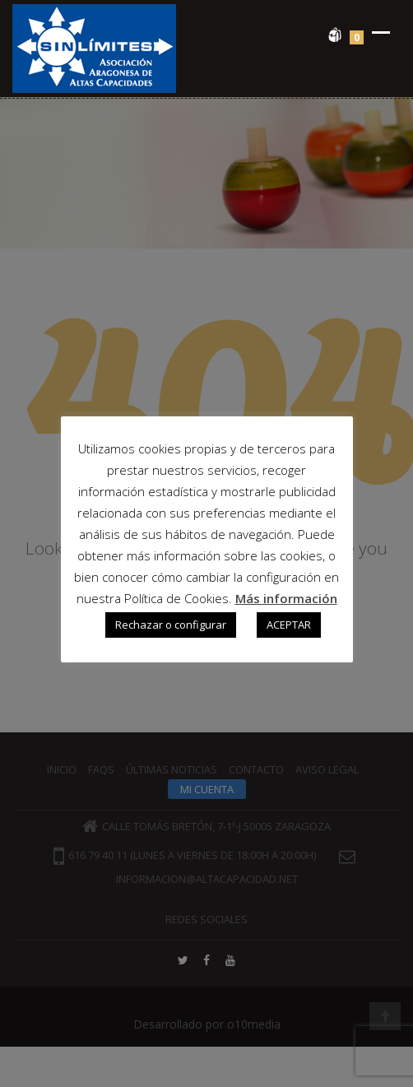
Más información (286, 598)
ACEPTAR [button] (289, 624)
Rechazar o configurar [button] (170, 624)
